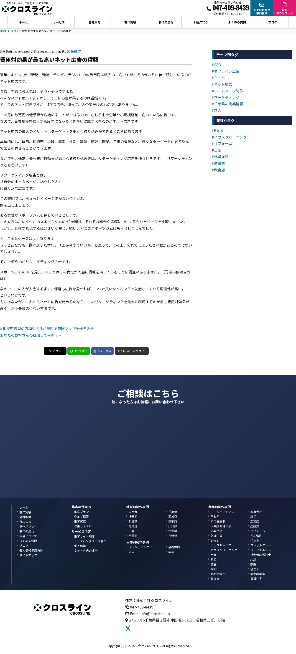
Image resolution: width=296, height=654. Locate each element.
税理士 (254, 569)
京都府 (172, 521)
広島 (132, 531)
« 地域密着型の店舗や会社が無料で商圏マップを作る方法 (47, 328)
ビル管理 (256, 535)
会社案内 (174, 547)
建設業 (254, 526)
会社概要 (25, 517)
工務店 (254, 521)
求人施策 (80, 546)
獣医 (253, 564)
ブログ (272, 22)
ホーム (23, 22)
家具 (214, 559)
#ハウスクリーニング (229, 137)
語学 (253, 516)
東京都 (133, 512)
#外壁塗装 (220, 156)
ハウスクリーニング (224, 550)
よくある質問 (237, 22)
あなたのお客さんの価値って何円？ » (30, 335)
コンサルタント (260, 545)
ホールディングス (222, 512)
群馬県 (133, 535)
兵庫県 (133, 521)
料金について (28, 536)
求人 (132, 552)
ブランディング (139, 547)
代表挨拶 (25, 522)
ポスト (55, 351)
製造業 (215, 578)
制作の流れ (165, 22)
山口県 (172, 526)
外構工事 (216, 535)
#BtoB (217, 130)
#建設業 (218, 163)
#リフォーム (222, 143)
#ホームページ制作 (227, 90)
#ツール (218, 77)
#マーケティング (225, 97)
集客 (171, 552)
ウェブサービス (221, 545)
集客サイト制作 (84, 536)
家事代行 (256, 512)
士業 (214, 555)
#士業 (216, 150)
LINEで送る (78, 351)
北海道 (133, 526)
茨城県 (172, 516)
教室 (214, 564)
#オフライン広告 (226, 71)
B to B (215, 540)
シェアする (102, 351)
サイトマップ (28, 555)
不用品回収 (218, 521)
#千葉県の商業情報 (227, 103)
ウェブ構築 (81, 516)
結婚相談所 (218, 574)
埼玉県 (133, 516)
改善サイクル (83, 526)
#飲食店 (218, 169)
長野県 (172, 535)
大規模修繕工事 (221, 526)
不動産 (215, 516)
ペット (254, 540)
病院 (214, 569)
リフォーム (257, 531)
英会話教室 (257, 574)
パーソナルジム (260, 550)
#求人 (216, 110)
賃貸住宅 (256, 578)
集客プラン (81, 512)
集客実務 (80, 521)
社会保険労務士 (260, 555)
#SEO (216, 64)
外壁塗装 (216, 531)
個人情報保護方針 (31, 550)
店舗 (253, 559)
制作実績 (130, 22)
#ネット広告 (222, 84)
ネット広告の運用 (86, 550)
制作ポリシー (28, 526)
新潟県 (172, 531)
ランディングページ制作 (90, 541)
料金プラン (201, 22)
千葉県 (172, 512)
